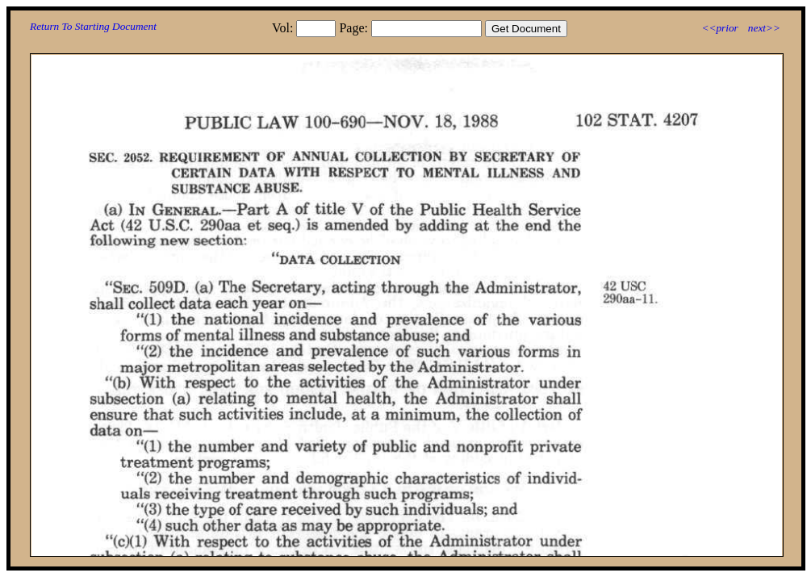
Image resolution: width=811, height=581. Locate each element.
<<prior (719, 28)
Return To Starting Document (93, 26)
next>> (764, 28)
